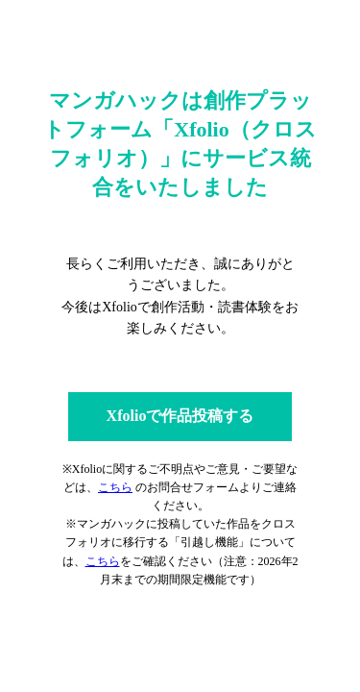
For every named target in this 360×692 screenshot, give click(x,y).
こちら (115, 487)
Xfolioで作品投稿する (180, 416)
